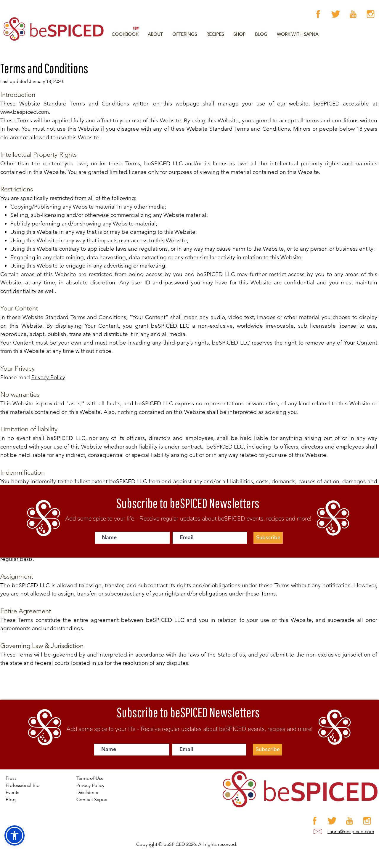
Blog (11, 799)
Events (12, 792)
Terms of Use (90, 778)
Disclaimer (87, 792)
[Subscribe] (268, 538)
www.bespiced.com (24, 111)
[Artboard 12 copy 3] (353, 14)
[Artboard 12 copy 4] (335, 14)
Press (11, 778)
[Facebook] (318, 14)
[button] (185, 34)
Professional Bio (23, 785)
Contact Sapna (91, 799)
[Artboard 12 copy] (370, 14)
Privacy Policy (48, 377)
